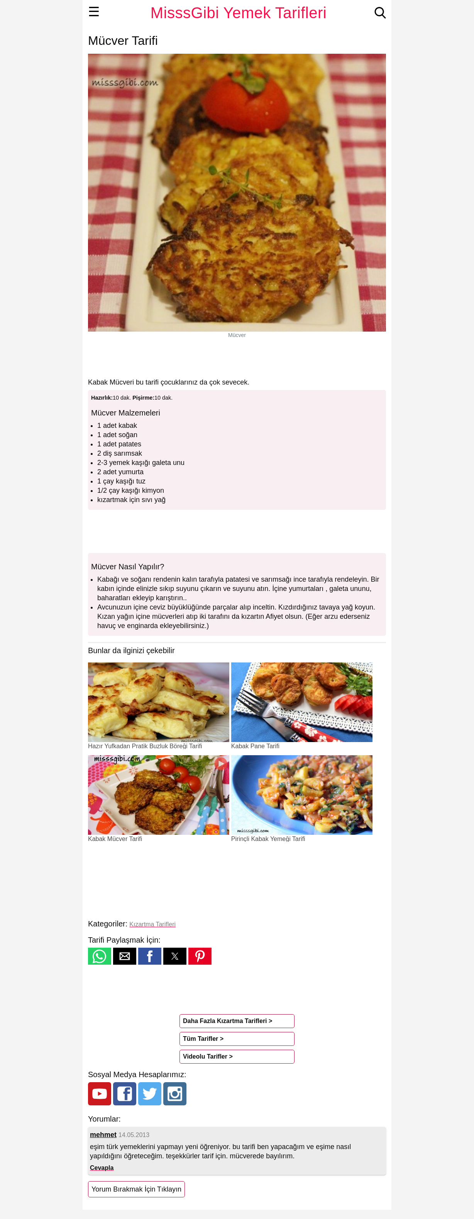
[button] (99, 956)
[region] (237, 358)
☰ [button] (94, 11)
